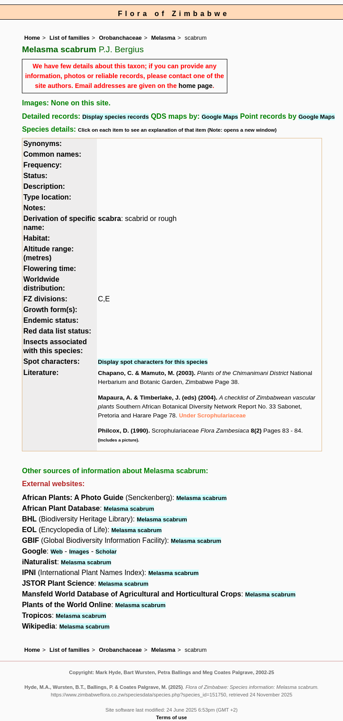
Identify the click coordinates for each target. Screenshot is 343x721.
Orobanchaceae (120, 37)
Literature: (41, 372)
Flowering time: (49, 268)
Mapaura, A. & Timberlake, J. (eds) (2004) (157, 397)
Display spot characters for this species (153, 361)
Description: (44, 186)
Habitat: (36, 238)
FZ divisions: (45, 299)
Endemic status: (51, 320)
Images (79, 551)
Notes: (34, 208)
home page (196, 85)
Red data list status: (57, 331)
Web (56, 551)
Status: (35, 175)
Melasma (163, 37)
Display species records (115, 116)
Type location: (47, 197)
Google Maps (219, 116)
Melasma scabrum (201, 498)
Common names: (52, 154)
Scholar (106, 551)
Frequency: (42, 165)
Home (32, 37)
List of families (70, 37)
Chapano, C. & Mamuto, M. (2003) (146, 373)
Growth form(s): (50, 309)
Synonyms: (42, 143)
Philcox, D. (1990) (123, 430)
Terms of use (171, 717)
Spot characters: (51, 361)
